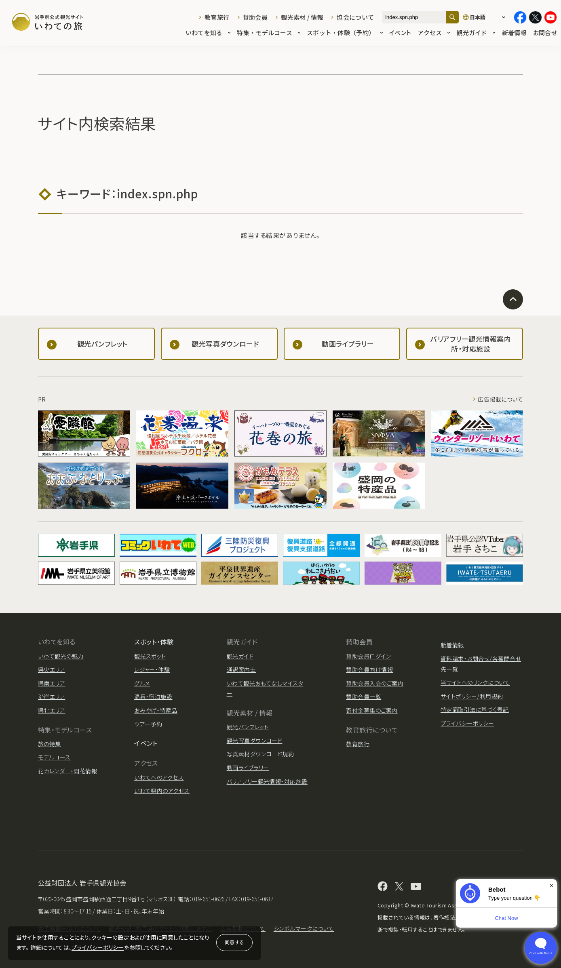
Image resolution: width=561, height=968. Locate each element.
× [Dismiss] (551, 885)
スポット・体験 (153, 641)
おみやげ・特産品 (155, 710)
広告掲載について (500, 399)
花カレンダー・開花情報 (67, 771)
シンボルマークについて (304, 928)
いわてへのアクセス (158, 777)
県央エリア (51, 669)
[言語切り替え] (486, 17)
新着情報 (514, 33)
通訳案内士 (241, 669)
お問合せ (545, 33)
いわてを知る (208, 33)
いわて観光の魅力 (61, 656)
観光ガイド (475, 33)
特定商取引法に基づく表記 (475, 709)
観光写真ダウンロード (255, 741)
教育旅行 (217, 17)
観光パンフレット (248, 727)
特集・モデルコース (268, 33)
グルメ (142, 683)
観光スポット (150, 656)
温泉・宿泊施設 (153, 696)
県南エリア (51, 683)
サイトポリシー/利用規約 (472, 696)
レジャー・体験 (152, 669)
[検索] (452, 17)
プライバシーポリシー (98, 947)
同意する (234, 942)
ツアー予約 (148, 724)
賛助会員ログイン (368, 656)
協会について (355, 17)
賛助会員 (255, 17)
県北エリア (51, 710)
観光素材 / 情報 (302, 17)
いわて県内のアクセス (162, 791)
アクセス (434, 33)
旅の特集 (49, 744)
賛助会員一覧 (363, 696)
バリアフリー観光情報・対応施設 (267, 781)
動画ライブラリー (248, 768)
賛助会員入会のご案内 (374, 683)
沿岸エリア (51, 696)
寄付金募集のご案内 (371, 710)
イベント (400, 33)
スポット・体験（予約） (345, 33)
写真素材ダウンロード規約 (260, 754)
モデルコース (54, 757)
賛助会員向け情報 (369, 669)
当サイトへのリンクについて (475, 682)
